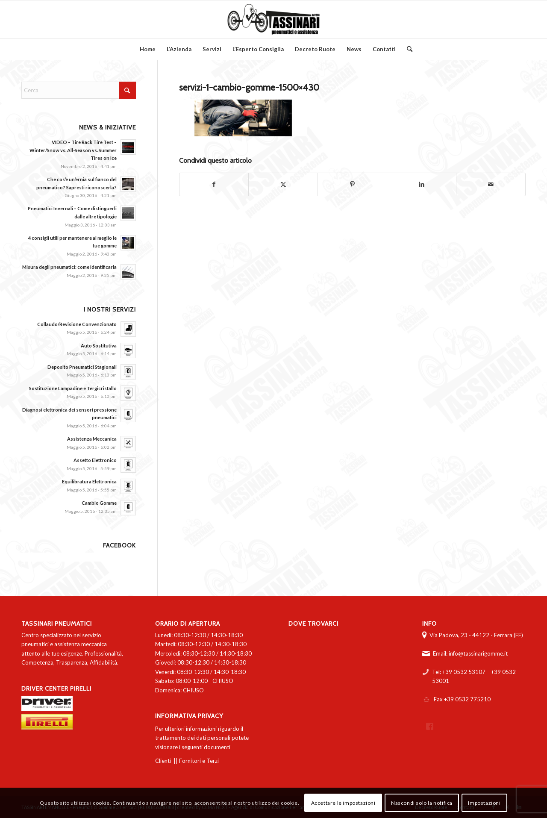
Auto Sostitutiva (99, 345)
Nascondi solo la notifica (422, 803)
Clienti (163, 760)
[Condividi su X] (283, 184)
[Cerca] (406, 49)
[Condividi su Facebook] (214, 184)
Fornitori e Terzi (199, 760)
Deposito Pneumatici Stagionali (82, 367)
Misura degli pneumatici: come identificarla (69, 267)
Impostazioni (484, 803)
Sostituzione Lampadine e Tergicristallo (73, 388)
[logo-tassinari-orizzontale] (273, 19)
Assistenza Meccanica (92, 438)
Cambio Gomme (99, 503)
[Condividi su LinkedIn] (421, 184)
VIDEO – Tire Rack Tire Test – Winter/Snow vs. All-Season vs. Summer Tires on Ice (73, 150)
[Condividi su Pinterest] (352, 184)
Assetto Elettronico (95, 460)
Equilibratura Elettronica (89, 481)
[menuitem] (147, 49)
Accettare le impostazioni (343, 803)
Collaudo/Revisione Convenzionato (77, 324)
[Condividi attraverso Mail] (490, 184)
